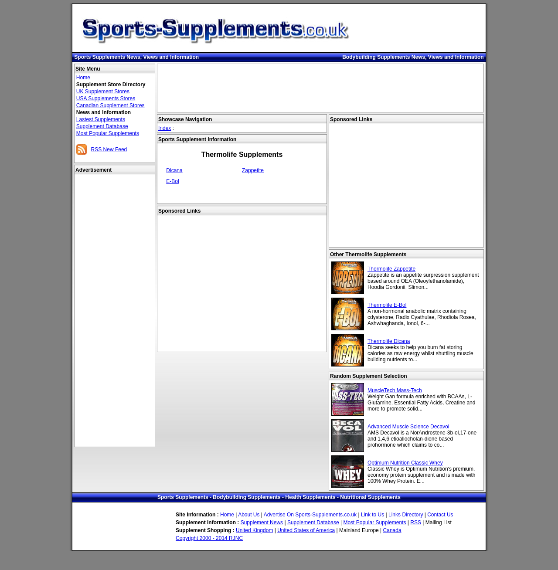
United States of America (306, 530)
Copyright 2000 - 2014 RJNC (209, 538)
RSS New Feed (109, 149)
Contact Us (440, 515)
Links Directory (405, 515)
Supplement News (262, 522)
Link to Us (372, 515)
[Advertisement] (115, 310)
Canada (392, 530)
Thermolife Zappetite (391, 269)
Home (83, 78)
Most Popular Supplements (107, 133)
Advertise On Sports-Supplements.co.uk (310, 515)
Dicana (174, 170)
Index (164, 128)
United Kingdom (254, 530)
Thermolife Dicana (388, 341)
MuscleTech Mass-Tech (394, 390)
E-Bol (172, 181)
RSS (415, 522)
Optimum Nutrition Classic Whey (405, 463)
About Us (248, 515)
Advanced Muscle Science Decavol (408, 427)
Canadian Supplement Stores (110, 105)
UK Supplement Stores (102, 91)
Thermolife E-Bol (386, 305)
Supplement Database (102, 126)
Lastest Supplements (100, 119)
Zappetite (253, 170)
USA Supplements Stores (105, 98)
